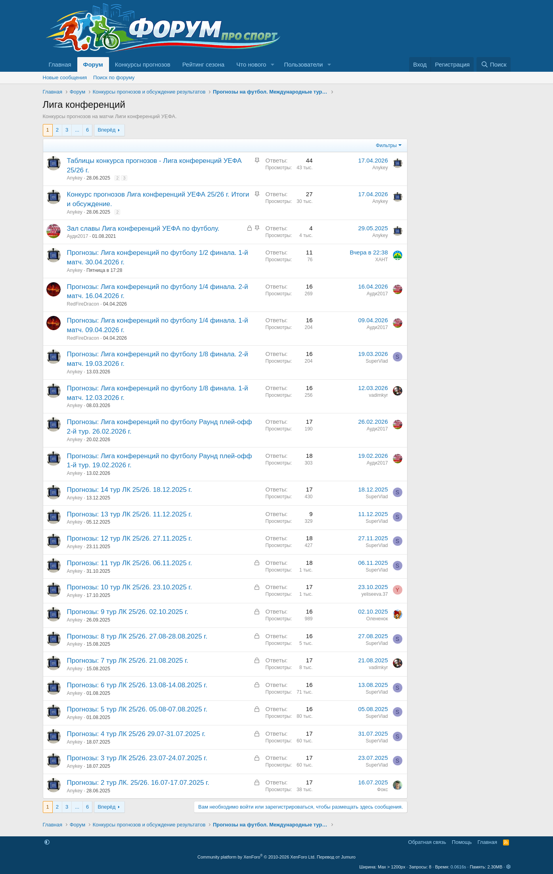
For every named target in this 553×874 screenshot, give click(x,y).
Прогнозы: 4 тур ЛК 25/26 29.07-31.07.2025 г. (136, 734)
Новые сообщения (65, 77)
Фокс (382, 789)
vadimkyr (378, 395)
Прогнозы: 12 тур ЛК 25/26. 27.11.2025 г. (129, 538)
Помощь (462, 842)
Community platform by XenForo (256, 857)
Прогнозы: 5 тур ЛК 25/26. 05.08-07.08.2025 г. (137, 709)
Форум (93, 64)
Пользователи (303, 64)
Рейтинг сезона (203, 64)
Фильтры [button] (386, 145)
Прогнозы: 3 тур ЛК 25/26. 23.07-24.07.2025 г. (137, 758)
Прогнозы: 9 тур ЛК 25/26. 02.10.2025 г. (128, 612)
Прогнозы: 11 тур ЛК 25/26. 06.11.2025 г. (129, 563)
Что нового (251, 64)
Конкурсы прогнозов (142, 64)
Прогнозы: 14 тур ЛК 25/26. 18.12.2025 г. (129, 489)
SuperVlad (376, 361)
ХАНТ (381, 259)
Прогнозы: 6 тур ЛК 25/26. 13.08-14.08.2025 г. (137, 685)
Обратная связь (427, 842)
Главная (60, 64)
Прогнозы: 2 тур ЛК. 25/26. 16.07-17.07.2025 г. (138, 782)
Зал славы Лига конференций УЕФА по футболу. (143, 228)
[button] (272, 64)
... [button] (77, 130)
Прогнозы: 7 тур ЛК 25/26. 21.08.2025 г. (128, 660)
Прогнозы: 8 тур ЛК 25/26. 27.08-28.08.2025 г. (137, 636)
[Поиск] (493, 64)
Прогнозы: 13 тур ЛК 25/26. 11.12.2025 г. (129, 514)
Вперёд (106, 130)
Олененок (377, 619)
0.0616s (458, 866)
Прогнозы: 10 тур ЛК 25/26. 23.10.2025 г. (129, 587)
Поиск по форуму (113, 77)
